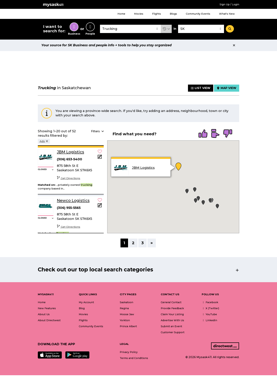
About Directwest (49, 320)
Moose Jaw (127, 314)
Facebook (210, 302)
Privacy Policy (129, 352)
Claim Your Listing (172, 314)
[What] (130, 29)
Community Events (198, 13)
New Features (47, 308)
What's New (227, 13)
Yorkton (125, 320)
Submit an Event (171, 326)
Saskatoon (126, 302)
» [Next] (152, 242)
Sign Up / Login (229, 4)
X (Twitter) (210, 308)
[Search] (230, 28)
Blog (82, 308)
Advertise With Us (172, 320)
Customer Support (172, 332)
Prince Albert (128, 326)
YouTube (209, 314)
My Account (86, 302)
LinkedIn (209, 320)
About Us (44, 314)
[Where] (201, 29)
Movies (138, 13)
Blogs (173, 13)
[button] (166, 29)
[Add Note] (100, 157)
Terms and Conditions (134, 358)
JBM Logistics (143, 168)
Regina (124, 308)
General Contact (171, 302)
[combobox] (130, 29)
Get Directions (68, 178)
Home (121, 13)
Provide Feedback (172, 308)
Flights (156, 13)
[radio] (203, 133)
